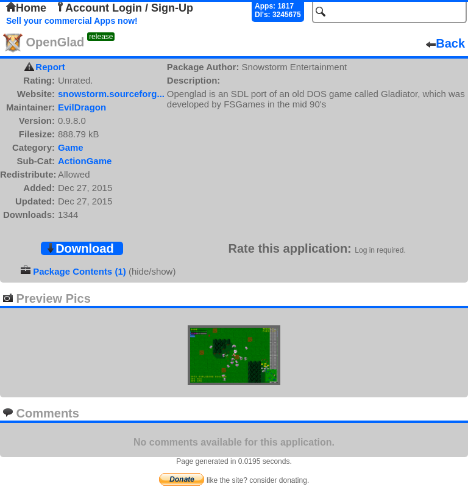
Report (50, 67)
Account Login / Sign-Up (124, 8)
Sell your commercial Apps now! (72, 21)
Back (445, 43)
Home (26, 8)
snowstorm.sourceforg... (111, 94)
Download (80, 248)
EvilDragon (82, 107)
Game (70, 147)
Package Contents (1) (79, 271)
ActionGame (85, 161)
